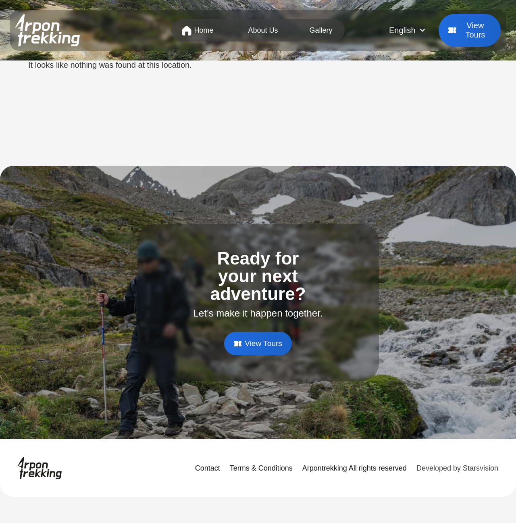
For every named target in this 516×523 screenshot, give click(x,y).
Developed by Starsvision (457, 469)
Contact (207, 469)
